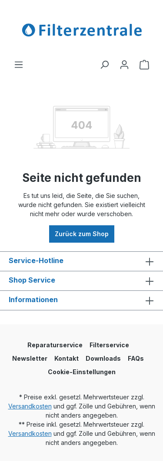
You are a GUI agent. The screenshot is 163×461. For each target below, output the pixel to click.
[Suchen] (104, 64)
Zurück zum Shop (82, 233)
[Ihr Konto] (124, 64)
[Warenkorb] (144, 64)
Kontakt (66, 358)
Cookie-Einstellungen (82, 371)
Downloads (103, 358)
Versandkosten (30, 406)
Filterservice (109, 345)
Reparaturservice (55, 345)
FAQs (136, 358)
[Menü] (19, 64)
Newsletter (29, 358)
